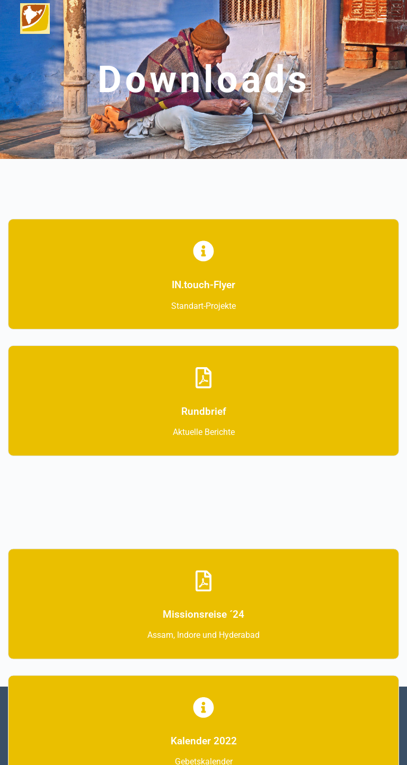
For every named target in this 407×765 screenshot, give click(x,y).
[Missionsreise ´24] (203, 591)
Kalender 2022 (204, 751)
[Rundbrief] (203, 385)
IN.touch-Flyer (203, 293)
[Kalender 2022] (203, 718)
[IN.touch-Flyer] (203, 259)
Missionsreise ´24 (203, 625)
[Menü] (382, 18)
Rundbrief (203, 419)
